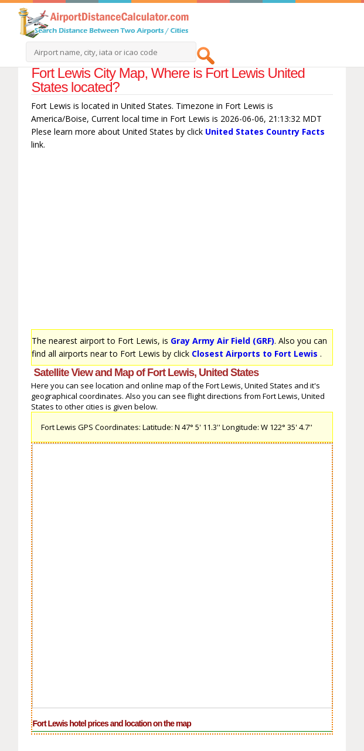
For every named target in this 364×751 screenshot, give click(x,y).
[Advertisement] (181, 243)
